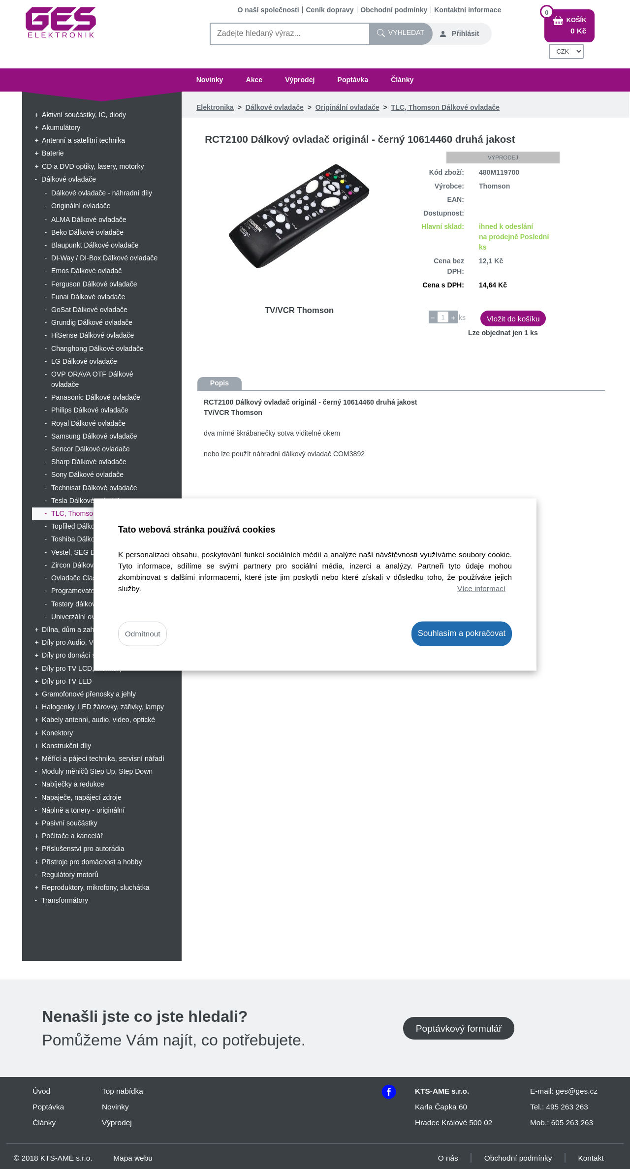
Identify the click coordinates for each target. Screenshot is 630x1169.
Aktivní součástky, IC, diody (84, 115)
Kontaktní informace (467, 9)
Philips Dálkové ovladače (89, 410)
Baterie (53, 153)
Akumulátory (61, 127)
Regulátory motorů (69, 875)
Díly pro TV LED (67, 681)
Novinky (209, 80)
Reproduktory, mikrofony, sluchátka (96, 887)
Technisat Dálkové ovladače (94, 488)
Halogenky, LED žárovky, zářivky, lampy (103, 707)
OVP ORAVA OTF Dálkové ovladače (92, 379)
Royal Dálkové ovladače (88, 423)
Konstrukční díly (66, 746)
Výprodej (300, 80)
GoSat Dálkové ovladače (89, 310)
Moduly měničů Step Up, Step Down (97, 771)
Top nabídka (122, 1091)
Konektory (57, 733)
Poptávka (353, 80)
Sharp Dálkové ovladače (88, 462)
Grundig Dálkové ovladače (91, 322)
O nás (448, 1158)
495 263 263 (567, 1107)
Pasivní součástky (69, 823)
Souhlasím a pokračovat (461, 633)
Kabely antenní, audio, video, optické (98, 720)
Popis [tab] (219, 383)
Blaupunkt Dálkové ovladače (95, 245)
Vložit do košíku (513, 319)
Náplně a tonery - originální (83, 810)
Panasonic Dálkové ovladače (95, 397)
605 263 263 (572, 1122)
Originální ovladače (81, 206)
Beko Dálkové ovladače (87, 232)
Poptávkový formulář (459, 1028)
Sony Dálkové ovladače (87, 474)
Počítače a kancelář (72, 836)
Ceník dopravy (329, 9)
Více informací (481, 588)
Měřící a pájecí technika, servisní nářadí (103, 758)
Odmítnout (142, 634)
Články (402, 80)
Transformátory (64, 900)
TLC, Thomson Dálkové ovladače (445, 107)
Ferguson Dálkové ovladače (94, 284)
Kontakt (591, 1158)
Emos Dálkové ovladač (86, 271)
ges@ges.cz (577, 1091)
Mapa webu (132, 1158)
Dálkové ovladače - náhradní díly (101, 193)
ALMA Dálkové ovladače (88, 219)
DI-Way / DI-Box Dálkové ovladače (104, 258)
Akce (254, 80)
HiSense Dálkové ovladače (92, 335)
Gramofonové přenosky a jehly (89, 694)
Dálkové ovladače (68, 179)
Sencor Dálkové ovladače (90, 449)
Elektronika (215, 107)
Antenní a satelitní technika (83, 140)
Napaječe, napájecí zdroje (81, 797)
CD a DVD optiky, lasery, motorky (93, 166)
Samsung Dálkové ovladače (94, 436)
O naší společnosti (268, 9)
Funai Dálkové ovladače (88, 297)
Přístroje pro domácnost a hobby (92, 862)
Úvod (41, 1091)
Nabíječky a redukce (72, 784)
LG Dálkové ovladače (84, 361)
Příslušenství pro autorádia (83, 849)
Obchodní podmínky (393, 9)
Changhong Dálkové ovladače (97, 348)
